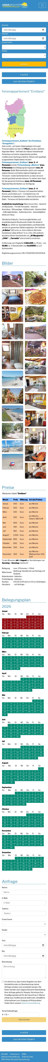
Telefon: (5, 909)
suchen (24, 64)
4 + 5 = (5, 1014)
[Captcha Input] (24, 1014)
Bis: (3, 951)
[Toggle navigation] (42, 5)
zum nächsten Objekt (24, 81)
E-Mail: (5, 898)
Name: (4, 887)
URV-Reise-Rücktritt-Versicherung (15, 1059)
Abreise (5, 34)
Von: (4, 940)
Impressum (14, 1054)
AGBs (24, 1054)
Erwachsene (7, 42)
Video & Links (27, 1057)
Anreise (5, 25)
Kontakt (4, 1054)
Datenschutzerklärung (31, 1003)
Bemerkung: (7, 962)
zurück (24, 74)
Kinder (4, 51)
